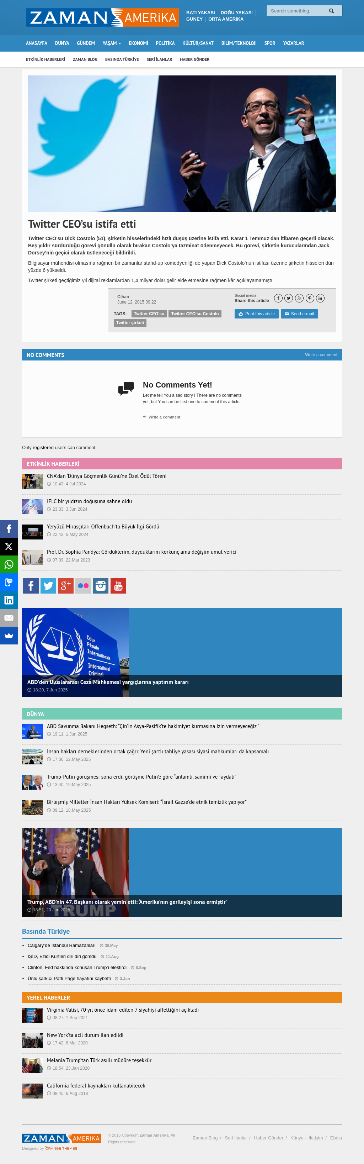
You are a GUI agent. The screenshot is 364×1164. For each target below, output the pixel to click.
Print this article (256, 314)
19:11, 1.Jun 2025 (67, 734)
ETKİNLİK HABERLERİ (45, 59)
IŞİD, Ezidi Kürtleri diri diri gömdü (62, 956)
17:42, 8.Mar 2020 (67, 1043)
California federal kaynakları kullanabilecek (93, 1086)
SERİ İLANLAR (159, 59)
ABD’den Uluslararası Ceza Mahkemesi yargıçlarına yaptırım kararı (107, 681)
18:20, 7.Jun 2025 (47, 690)
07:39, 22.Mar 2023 (68, 560)
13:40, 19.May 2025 (68, 784)
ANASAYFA (36, 43)
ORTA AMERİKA (225, 19)
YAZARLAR (293, 43)
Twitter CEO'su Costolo (194, 313)
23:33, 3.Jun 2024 (67, 509)
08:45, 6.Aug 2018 (67, 1093)
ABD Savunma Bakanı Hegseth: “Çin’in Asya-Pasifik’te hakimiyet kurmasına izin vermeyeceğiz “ (146, 726)
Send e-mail (298, 314)
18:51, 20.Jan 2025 (48, 909)
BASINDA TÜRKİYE (122, 59)
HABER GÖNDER (195, 59)
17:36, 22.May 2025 (68, 759)
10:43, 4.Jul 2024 (66, 483)
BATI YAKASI (200, 12)
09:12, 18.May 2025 (68, 810)
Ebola (336, 1138)
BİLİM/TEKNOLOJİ (239, 43)
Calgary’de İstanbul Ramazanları (61, 945)
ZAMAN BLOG (85, 59)
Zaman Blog (205, 1138)
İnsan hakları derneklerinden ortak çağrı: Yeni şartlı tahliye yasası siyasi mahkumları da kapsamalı (150, 751)
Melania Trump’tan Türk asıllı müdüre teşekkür (95, 1060)
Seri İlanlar (236, 1138)
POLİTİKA (165, 43)
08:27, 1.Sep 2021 (67, 1017)
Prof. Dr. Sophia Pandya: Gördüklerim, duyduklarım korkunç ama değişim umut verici (135, 552)
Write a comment (321, 354)
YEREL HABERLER (48, 997)
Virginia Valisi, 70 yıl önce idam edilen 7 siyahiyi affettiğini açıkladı (117, 1010)
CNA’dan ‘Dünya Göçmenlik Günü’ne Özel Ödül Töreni (103, 476)
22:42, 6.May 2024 (67, 534)
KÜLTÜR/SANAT (198, 43)
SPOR (269, 43)
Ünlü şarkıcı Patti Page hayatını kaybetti (69, 978)
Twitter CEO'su (149, 313)
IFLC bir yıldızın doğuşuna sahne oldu (86, 501)
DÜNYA (62, 43)
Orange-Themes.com (61, 1148)
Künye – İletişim (306, 1138)
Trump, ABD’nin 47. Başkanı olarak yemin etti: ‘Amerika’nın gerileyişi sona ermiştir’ (125, 901)
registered (43, 447)
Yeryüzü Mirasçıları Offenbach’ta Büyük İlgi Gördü (99, 526)
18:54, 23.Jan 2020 (68, 1068)
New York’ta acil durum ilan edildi (82, 1035)
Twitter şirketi (130, 322)
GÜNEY (194, 19)
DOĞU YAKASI (237, 12)
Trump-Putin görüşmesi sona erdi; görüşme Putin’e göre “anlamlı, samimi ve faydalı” (135, 777)
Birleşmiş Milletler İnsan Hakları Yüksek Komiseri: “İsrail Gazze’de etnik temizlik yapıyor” (140, 802)
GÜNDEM (86, 43)
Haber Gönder (268, 1138)
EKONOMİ (138, 43)
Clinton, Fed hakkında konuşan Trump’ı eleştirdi (76, 967)
